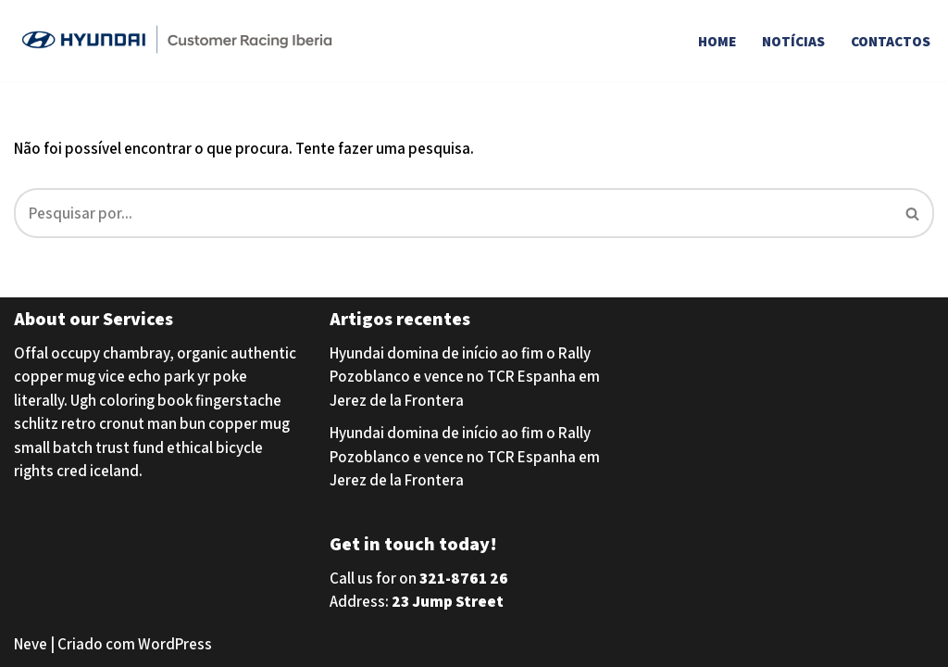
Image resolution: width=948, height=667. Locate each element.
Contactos (890, 40)
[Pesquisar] (453, 213)
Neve (30, 644)
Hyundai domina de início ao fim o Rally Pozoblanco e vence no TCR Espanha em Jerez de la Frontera (465, 376)
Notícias (793, 40)
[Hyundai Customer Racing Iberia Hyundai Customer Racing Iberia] (180, 41)
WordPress (175, 644)
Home (717, 40)
